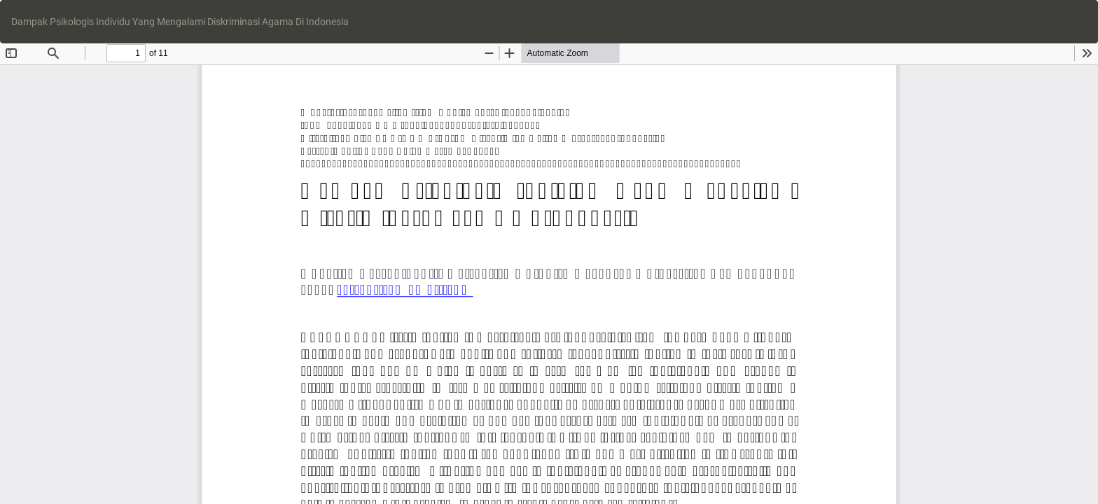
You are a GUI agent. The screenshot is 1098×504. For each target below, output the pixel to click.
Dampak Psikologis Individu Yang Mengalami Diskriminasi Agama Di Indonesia (180, 21)
